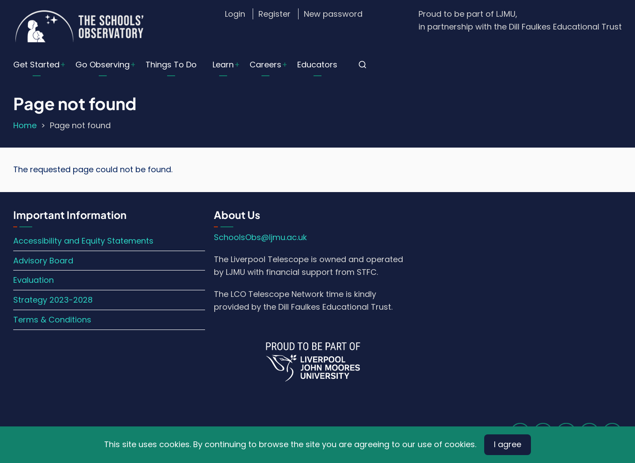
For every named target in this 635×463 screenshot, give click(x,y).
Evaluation (33, 279)
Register (274, 13)
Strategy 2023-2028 (53, 299)
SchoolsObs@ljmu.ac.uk (260, 237)
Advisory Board (43, 260)
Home (25, 125)
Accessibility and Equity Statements (83, 240)
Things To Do (171, 64)
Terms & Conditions (52, 319)
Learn (223, 64)
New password (333, 13)
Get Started (36, 64)
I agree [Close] (507, 444)
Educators (317, 64)
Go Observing (102, 64)
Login (235, 13)
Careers (265, 64)
